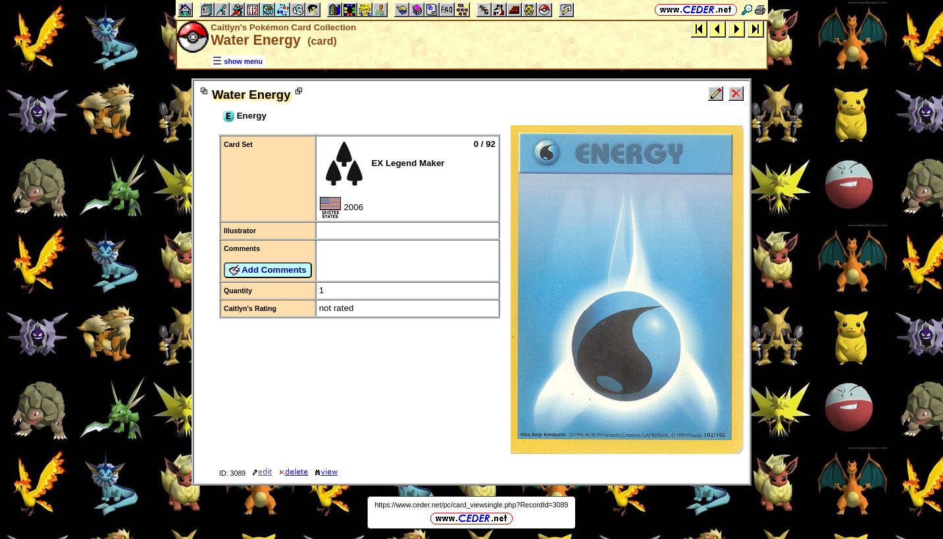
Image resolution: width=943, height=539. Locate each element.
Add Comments (268, 270)
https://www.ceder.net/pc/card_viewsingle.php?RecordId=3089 (471, 505)
